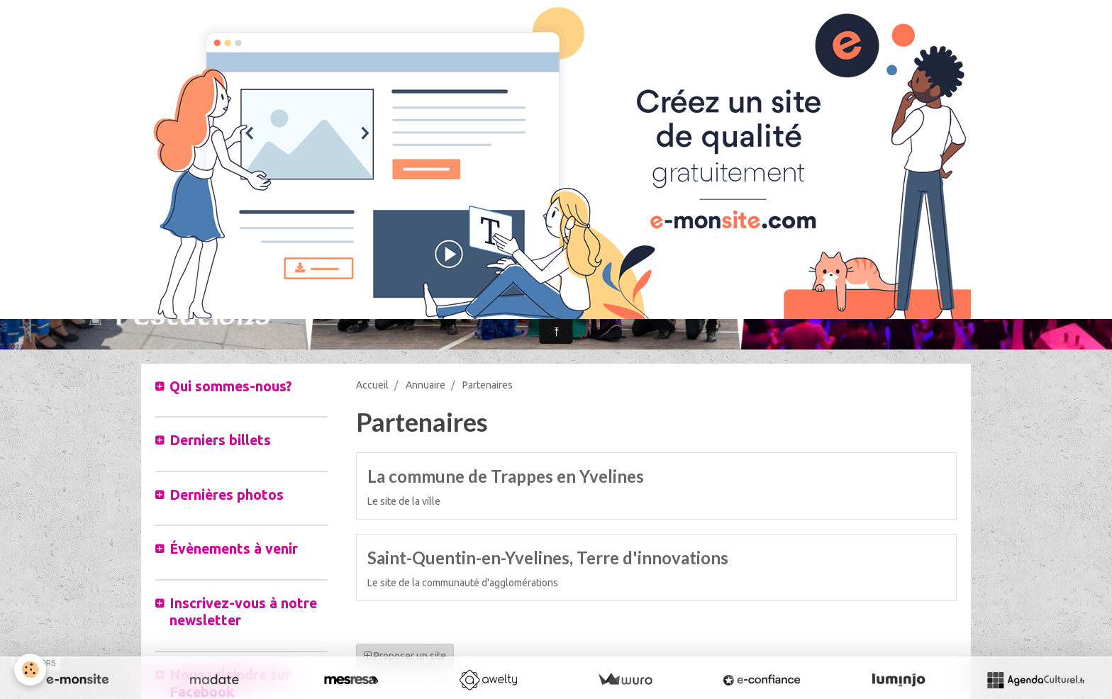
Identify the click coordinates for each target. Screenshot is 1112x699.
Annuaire (425, 385)
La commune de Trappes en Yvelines (505, 476)
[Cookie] (30, 670)
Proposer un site (405, 655)
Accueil (372, 385)
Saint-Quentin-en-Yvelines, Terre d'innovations (547, 557)
